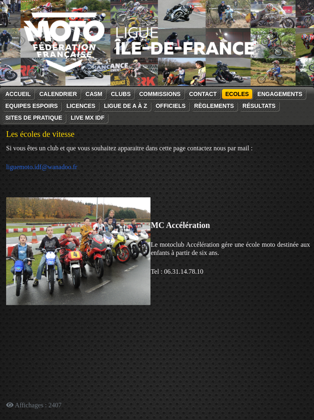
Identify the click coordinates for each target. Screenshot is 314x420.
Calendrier (58, 94)
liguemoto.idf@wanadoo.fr (41, 166)
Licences (80, 106)
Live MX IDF (87, 117)
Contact (203, 94)
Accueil (18, 94)
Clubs (120, 94)
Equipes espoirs (31, 106)
